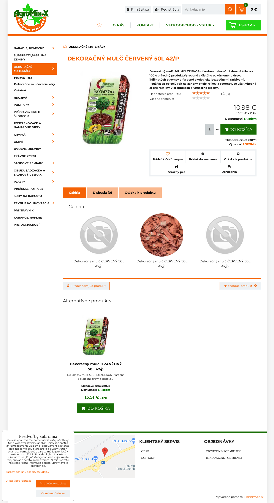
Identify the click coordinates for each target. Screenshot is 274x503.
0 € (254, 9)
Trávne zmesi (25, 156)
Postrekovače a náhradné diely (27, 125)
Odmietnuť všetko (53, 493)
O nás (118, 25)
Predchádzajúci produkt (86, 285)
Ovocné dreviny (27, 149)
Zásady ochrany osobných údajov (27, 471)
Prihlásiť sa (138, 9)
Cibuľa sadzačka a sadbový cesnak (35, 172)
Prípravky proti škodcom (35, 114)
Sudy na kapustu (28, 196)
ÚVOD (99, 25)
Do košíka (238, 129)
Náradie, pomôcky (35, 48)
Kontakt (145, 25)
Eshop (247, 25)
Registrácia (167, 9)
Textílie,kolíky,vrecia (35, 203)
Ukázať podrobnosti (19, 480)
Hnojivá (35, 97)
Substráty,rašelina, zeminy (30, 57)
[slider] (201, 93)
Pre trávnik (23, 210)
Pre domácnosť (27, 224)
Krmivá (35, 134)
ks (212, 129)
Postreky (35, 104)
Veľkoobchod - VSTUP (190, 25)
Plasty (35, 181)
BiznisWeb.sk (255, 496)
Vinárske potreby (29, 188)
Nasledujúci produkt (240, 285)
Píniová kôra (23, 77)
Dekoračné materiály (35, 69)
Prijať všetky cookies (53, 483)
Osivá (35, 141)
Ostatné (20, 90)
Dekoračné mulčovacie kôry (34, 84)
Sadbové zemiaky (35, 163)
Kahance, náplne (28, 217)
